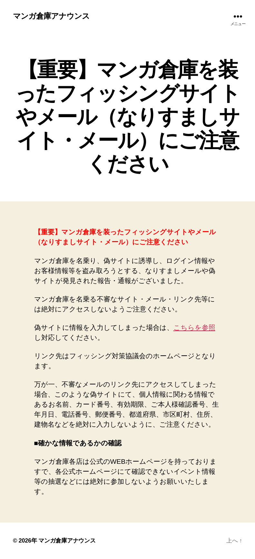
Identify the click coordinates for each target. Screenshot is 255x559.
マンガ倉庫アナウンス (51, 16)
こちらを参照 (194, 327)
